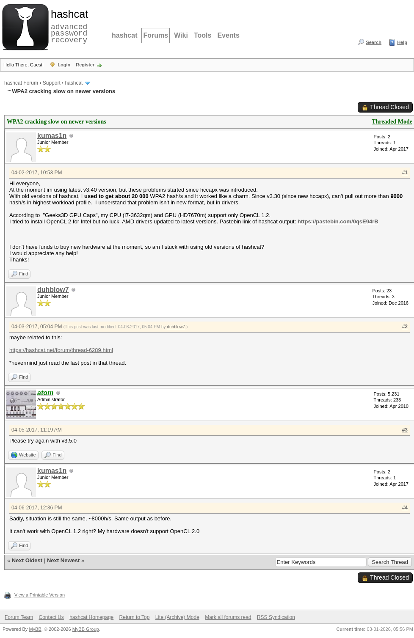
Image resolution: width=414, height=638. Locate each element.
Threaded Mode (392, 121)
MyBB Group (85, 629)
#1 (405, 173)
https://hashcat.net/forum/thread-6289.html (61, 350)
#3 (405, 430)
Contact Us (51, 617)
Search (373, 42)
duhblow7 (53, 289)
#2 (405, 327)
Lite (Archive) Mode (177, 617)
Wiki (181, 35)
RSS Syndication (276, 617)
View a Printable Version (39, 594)
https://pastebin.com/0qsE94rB (338, 221)
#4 (405, 508)
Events (228, 35)
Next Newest (63, 560)
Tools (202, 35)
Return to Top (134, 617)
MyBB (35, 629)
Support (52, 83)
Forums (155, 35)
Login (64, 64)
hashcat (124, 35)
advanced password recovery (68, 26)
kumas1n (51, 135)
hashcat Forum (21, 83)
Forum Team (19, 617)
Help (402, 42)
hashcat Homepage (91, 617)
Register (85, 64)
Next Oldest (27, 560)
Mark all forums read (228, 617)
